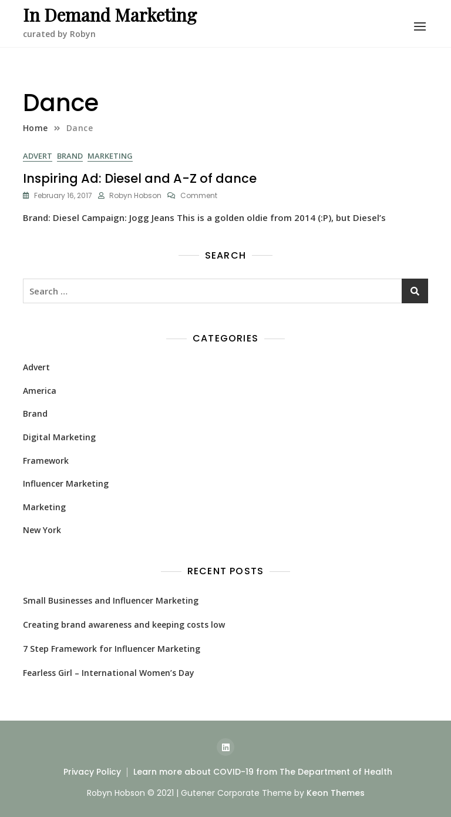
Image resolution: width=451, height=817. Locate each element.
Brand (70, 155)
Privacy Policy (92, 772)
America (39, 390)
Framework (46, 460)
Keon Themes (336, 793)
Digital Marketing (59, 437)
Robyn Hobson (135, 195)
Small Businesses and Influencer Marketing (110, 600)
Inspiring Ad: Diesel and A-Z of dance (140, 178)
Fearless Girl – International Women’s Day (108, 672)
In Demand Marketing (110, 14)
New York (42, 529)
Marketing (110, 155)
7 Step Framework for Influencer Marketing (111, 648)
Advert (37, 155)
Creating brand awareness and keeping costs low (124, 624)
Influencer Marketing (66, 483)
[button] (420, 26)
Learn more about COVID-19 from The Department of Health (262, 772)
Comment (198, 195)
